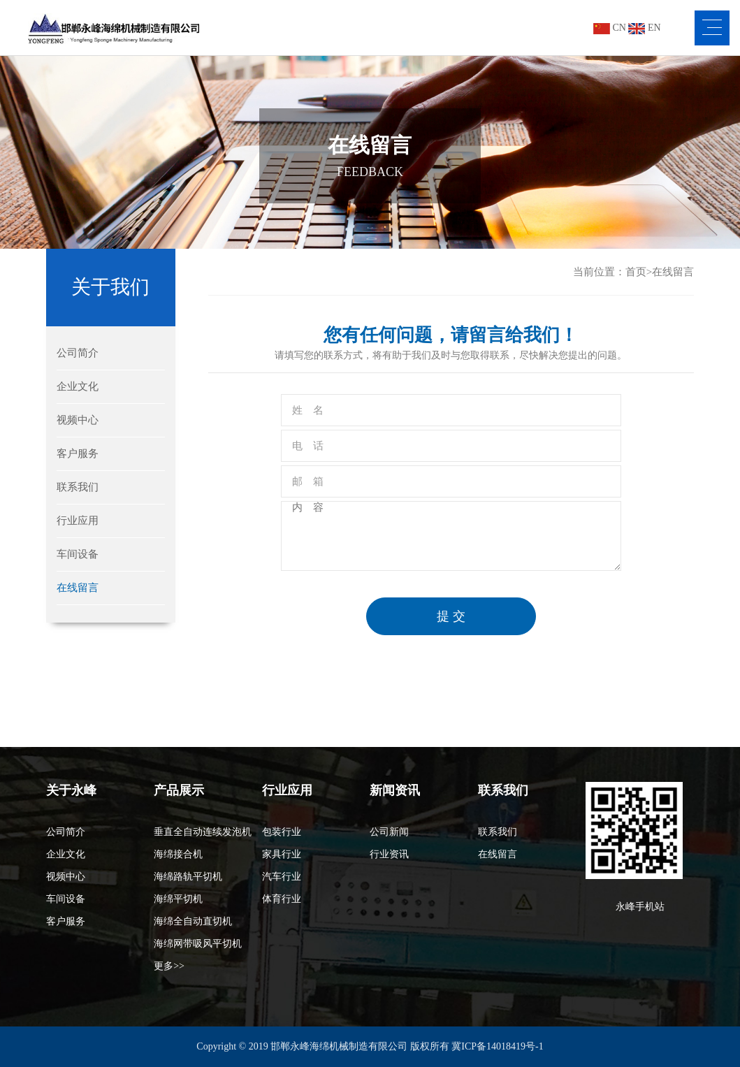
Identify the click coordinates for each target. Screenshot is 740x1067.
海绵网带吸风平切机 (198, 943)
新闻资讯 (395, 790)
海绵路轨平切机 (188, 876)
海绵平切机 (178, 899)
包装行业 (281, 832)
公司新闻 (389, 832)
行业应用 (78, 520)
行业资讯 (389, 854)
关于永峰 (71, 790)
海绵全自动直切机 (193, 921)
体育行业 (281, 899)
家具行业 (281, 854)
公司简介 (78, 352)
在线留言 (78, 587)
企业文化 (78, 386)
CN (609, 27)
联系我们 (78, 487)
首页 (635, 271)
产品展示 (179, 790)
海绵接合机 (178, 854)
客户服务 (78, 453)
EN (644, 27)
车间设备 (78, 554)
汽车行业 (281, 876)
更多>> (169, 966)
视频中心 (78, 420)
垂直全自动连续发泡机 (203, 832)
